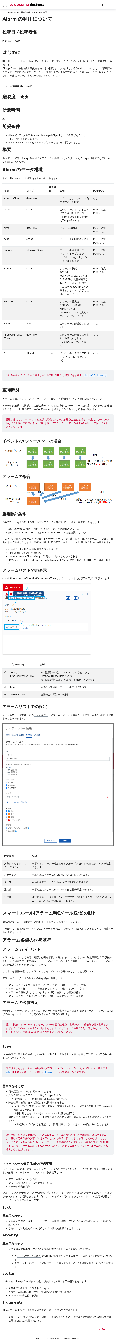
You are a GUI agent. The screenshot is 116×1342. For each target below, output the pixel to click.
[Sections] (102, 4)
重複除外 (65, 398)
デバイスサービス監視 (29, 1255)
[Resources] (110, 4)
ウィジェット (41, 714)
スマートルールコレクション (31, 1172)
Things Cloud (13, 12)
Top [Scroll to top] (102, 1329)
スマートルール (22, 1263)
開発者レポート (27, 12)
